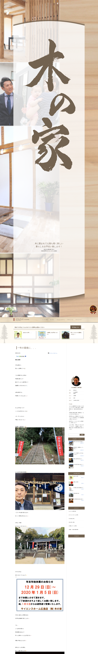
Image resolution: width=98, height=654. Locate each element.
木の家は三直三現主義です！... (79, 487)
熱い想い (52, 319)
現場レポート (72, 525)
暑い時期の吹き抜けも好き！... (79, 499)
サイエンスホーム (61, 319)
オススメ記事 (72, 511)
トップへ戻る (45, 319)
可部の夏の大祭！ (77, 493)
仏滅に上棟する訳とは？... (78, 458)
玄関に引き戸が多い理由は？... (79, 441)
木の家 (71, 518)
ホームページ (79, 319)
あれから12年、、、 (27, 332)
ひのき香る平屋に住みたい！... (79, 464)
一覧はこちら (75, 327)
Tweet (17, 356)
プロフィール (70, 319)
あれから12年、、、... (77, 476)
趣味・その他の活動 (73, 529)
